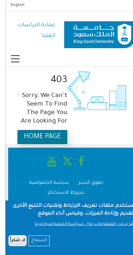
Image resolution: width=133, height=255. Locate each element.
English (12, 5)
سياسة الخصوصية (44, 183)
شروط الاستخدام (61, 193)
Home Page (37, 137)
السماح (33, 242)
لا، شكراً (12, 242)
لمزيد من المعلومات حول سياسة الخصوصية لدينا (79, 226)
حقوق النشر (85, 183)
